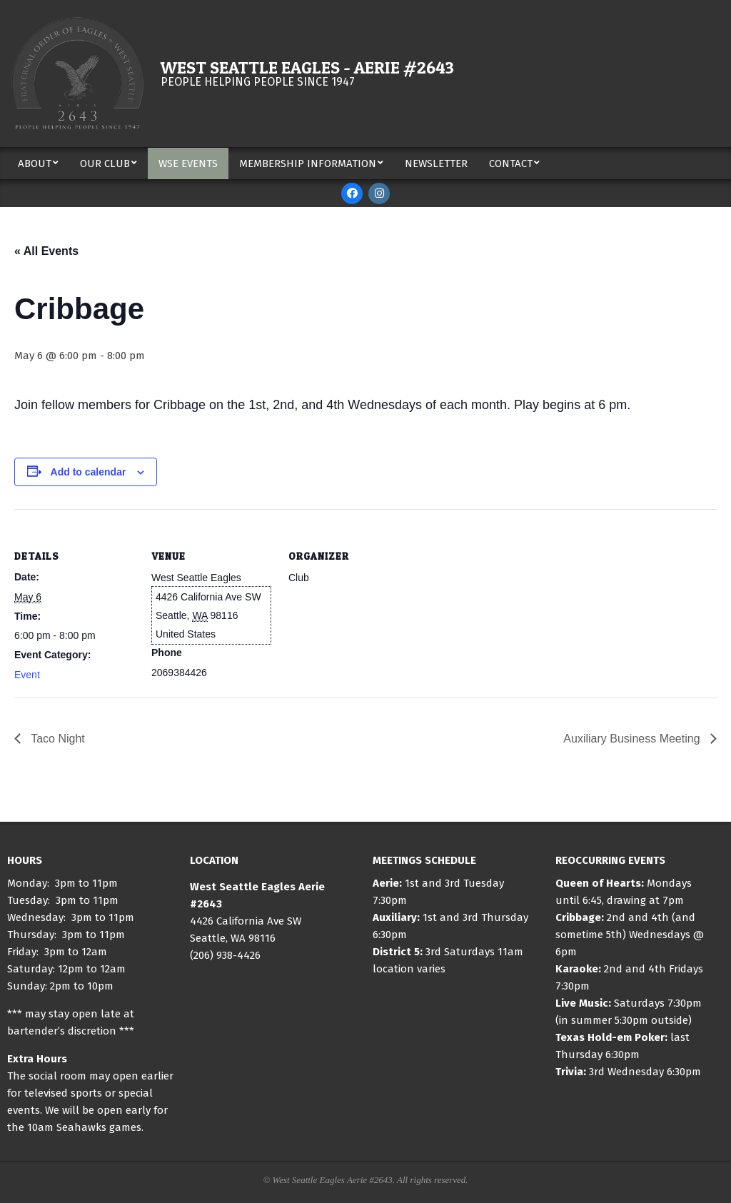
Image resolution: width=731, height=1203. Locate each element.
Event (27, 674)
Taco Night (56, 739)
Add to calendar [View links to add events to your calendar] (88, 472)
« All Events (46, 251)
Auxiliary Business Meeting (633, 739)
